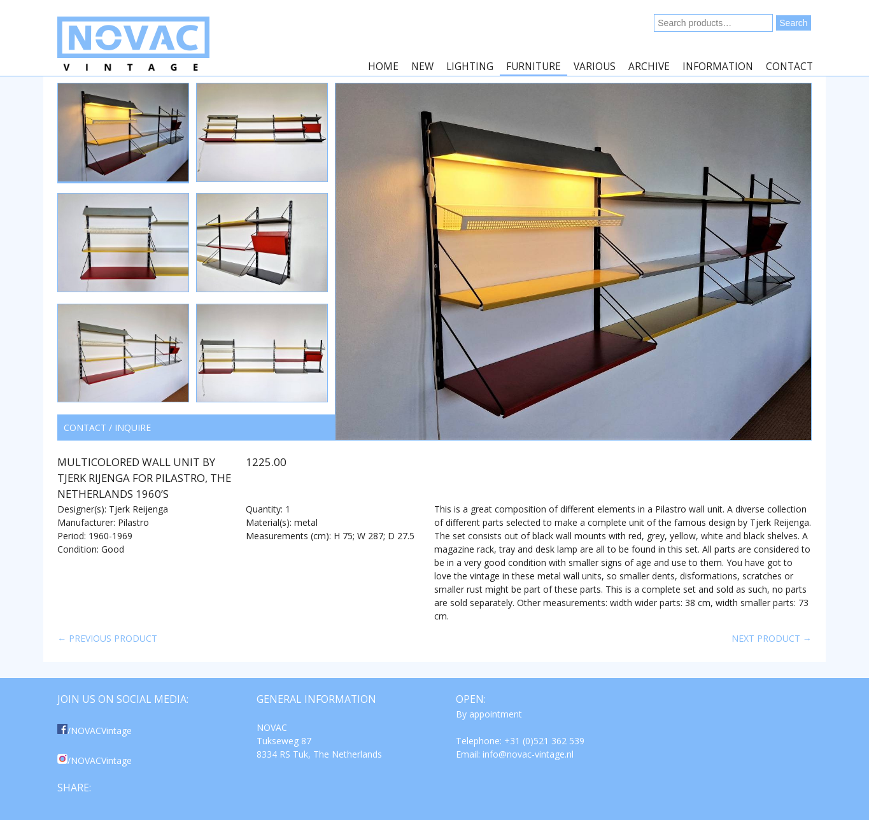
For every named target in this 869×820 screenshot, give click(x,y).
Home (383, 66)
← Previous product (107, 638)
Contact (789, 66)
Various (595, 66)
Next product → (771, 638)
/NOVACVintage (94, 731)
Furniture (533, 66)
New (422, 66)
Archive (649, 66)
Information (717, 66)
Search (793, 23)
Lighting (469, 66)
